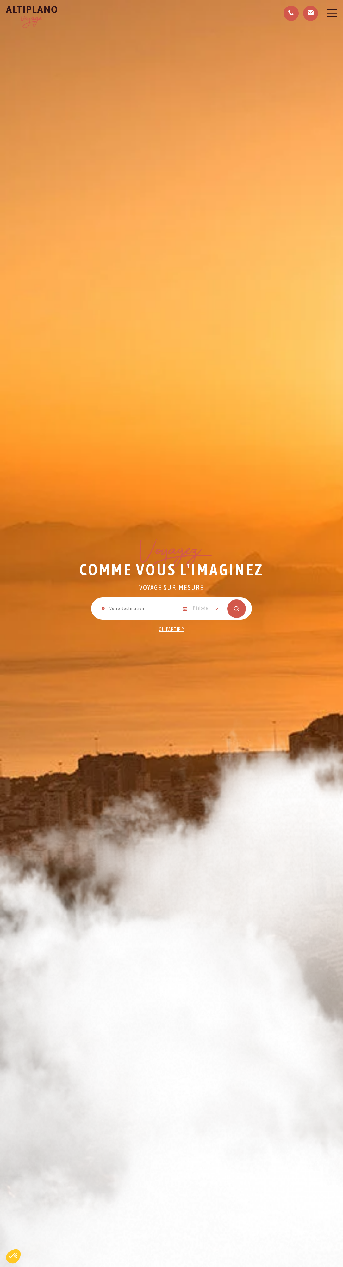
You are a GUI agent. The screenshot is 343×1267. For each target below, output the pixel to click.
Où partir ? (171, 629)
